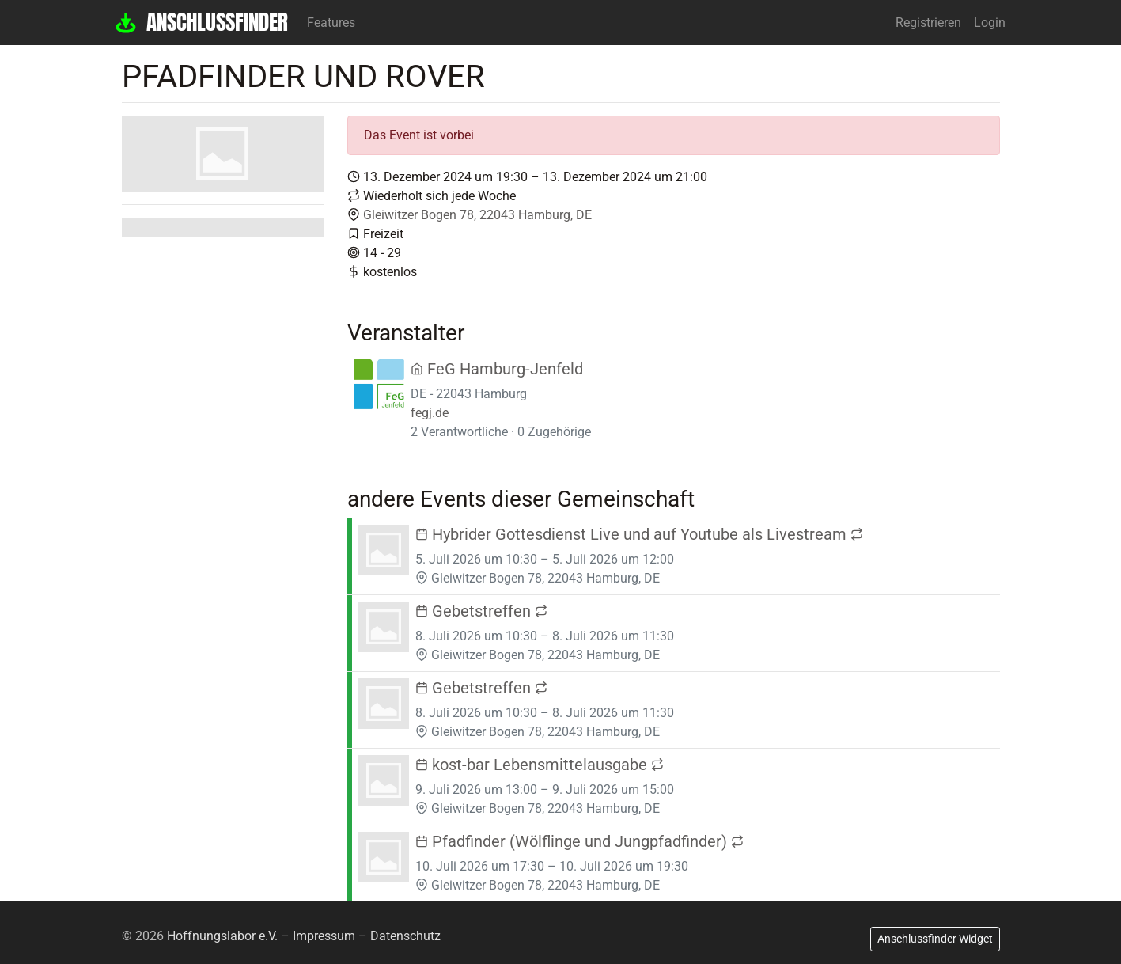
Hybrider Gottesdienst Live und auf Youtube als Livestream (639, 534)
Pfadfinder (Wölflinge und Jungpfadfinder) (579, 841)
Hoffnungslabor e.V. (222, 935)
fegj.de (430, 412)
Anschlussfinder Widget (935, 938)
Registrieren (928, 22)
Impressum (324, 935)
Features (331, 22)
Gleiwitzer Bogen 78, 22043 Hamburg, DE (477, 214)
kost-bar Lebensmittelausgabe (539, 764)
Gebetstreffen (481, 611)
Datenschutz (405, 935)
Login (989, 22)
